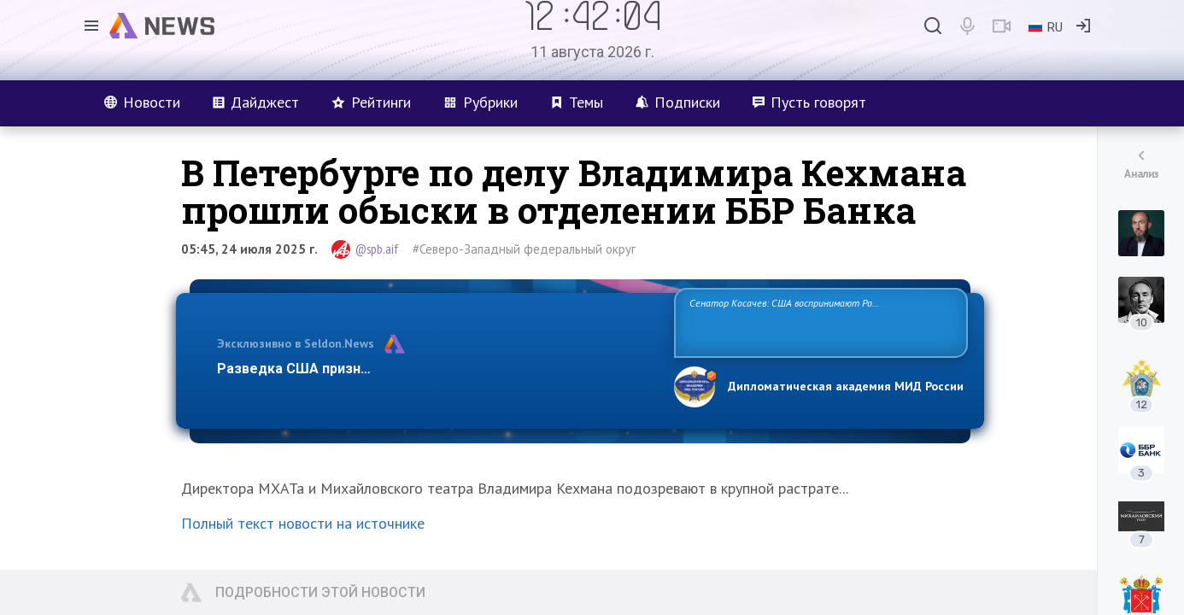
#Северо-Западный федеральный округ (524, 249)
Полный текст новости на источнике (303, 523)
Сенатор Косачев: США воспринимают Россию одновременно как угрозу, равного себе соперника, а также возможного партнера (818, 321)
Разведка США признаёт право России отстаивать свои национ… (436, 368)
